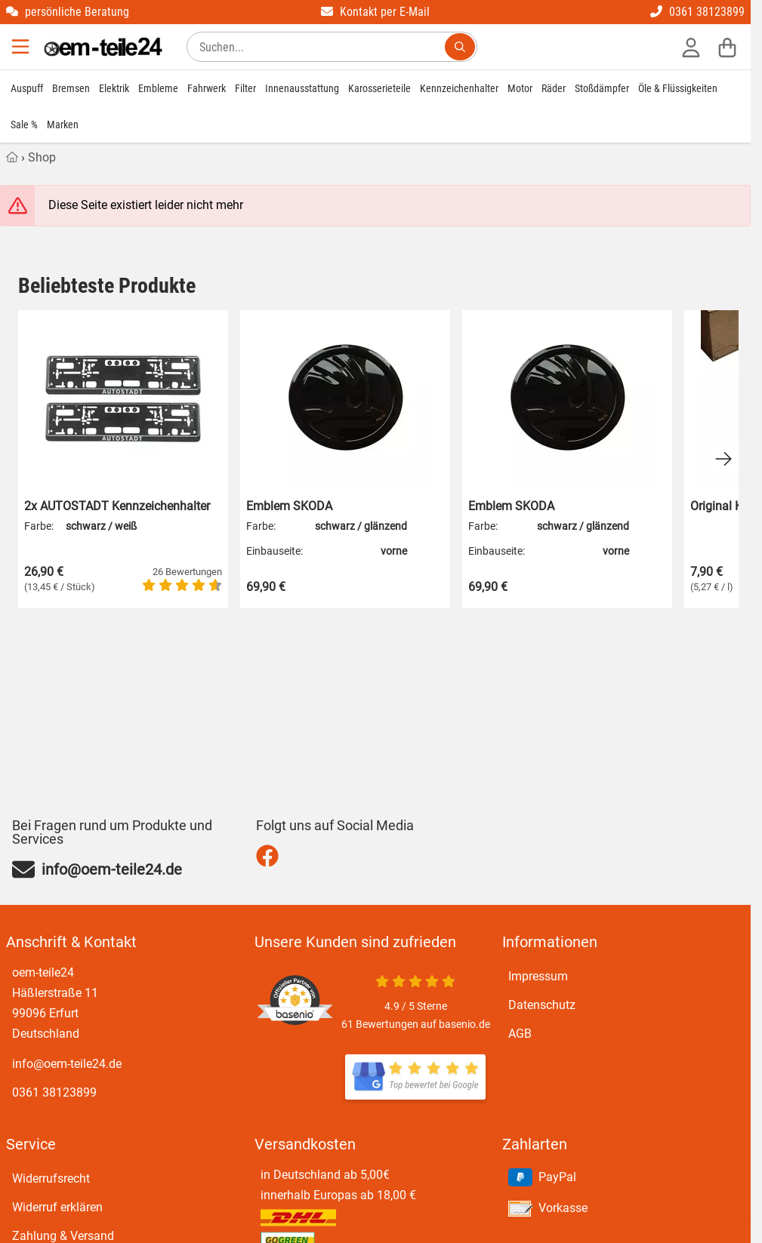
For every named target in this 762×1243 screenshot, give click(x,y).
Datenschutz (541, 1005)
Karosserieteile (379, 88)
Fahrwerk (206, 88)
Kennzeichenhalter (459, 88)
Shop (42, 157)
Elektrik (114, 88)
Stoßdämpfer (602, 88)
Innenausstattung (302, 88)
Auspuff (27, 88)
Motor (519, 88)
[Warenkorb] (727, 46)
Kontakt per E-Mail (375, 12)
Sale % (24, 124)
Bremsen (71, 88)
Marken (63, 124)
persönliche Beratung (67, 12)
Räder (553, 88)
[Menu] (22, 46)
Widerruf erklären (57, 1207)
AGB (520, 1033)
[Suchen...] (460, 46)
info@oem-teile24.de (67, 1064)
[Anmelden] (691, 46)
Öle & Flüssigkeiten (677, 88)
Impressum (538, 976)
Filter (245, 88)
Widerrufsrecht (51, 1178)
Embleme (158, 88)
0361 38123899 (697, 12)
